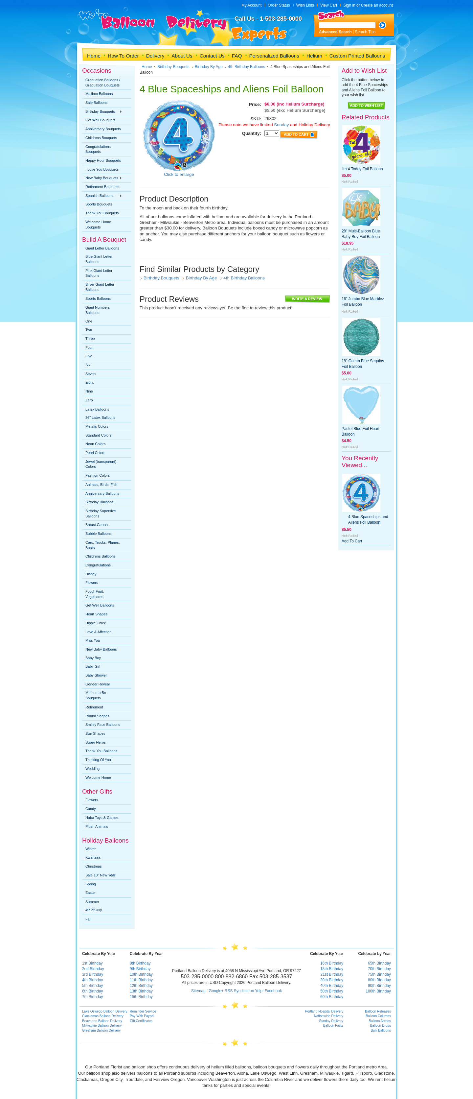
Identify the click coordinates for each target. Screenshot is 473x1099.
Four (89, 347)
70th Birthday (379, 969)
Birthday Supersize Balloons (100, 513)
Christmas (93, 866)
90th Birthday (379, 985)
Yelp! (259, 991)
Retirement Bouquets (102, 187)
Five (88, 356)
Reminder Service (143, 1011)
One (88, 321)
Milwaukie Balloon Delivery (102, 1025)
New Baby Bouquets (102, 178)
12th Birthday (141, 985)
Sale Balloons (96, 103)
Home (147, 66)
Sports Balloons (98, 298)
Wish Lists (305, 5)
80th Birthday (379, 980)
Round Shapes (97, 716)
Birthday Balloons (99, 502)
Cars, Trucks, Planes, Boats (102, 545)
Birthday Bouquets (102, 111)
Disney (91, 574)
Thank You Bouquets (102, 213)
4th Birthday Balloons (246, 66)
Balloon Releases (378, 1011)
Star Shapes (95, 733)
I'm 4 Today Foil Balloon (362, 169)
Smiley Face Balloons (102, 725)
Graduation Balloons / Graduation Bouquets (102, 82)
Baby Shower (96, 675)
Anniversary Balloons (102, 493)
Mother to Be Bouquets (95, 695)
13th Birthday (141, 991)
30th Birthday (331, 980)
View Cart (328, 5)
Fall (88, 919)
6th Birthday (92, 991)
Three (90, 339)
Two (88, 330)
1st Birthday (92, 963)
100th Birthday (378, 991)
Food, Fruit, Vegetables (94, 594)
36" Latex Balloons (100, 417)
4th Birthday (92, 980)
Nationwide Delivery (328, 1016)
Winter (90, 849)
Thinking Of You (98, 760)
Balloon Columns (378, 1016)
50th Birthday (331, 991)
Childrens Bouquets (101, 138)
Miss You (92, 640)
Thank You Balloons (101, 751)
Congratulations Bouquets (98, 149)
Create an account (377, 5)
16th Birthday (331, 963)
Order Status (279, 5)
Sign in (349, 5)
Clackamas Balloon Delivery (103, 1016)
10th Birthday (141, 974)
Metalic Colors (96, 426)
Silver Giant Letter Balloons (99, 287)
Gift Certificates (141, 1021)
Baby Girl (92, 666)
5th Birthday (92, 985)
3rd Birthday (92, 974)
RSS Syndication (239, 991)
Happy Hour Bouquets (103, 160)
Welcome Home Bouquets (98, 224)
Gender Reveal (97, 684)
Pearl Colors (95, 453)
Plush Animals (96, 826)
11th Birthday (141, 980)
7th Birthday (92, 996)
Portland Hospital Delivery (324, 1011)
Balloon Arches (380, 1021)
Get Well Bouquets (100, 120)
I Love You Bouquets (102, 169)
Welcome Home (98, 777)
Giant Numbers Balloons (97, 310)
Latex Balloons (97, 409)
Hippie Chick (95, 623)
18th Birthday (331, 969)
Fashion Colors (97, 475)
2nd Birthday (93, 969)
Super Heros (95, 742)
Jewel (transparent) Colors (100, 464)
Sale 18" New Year (100, 875)
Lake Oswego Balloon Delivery (104, 1011)
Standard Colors (98, 435)
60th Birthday (331, 996)
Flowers (91, 583)
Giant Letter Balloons (102, 248)
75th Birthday (379, 974)
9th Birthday (140, 969)
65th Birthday (379, 963)
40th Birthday (331, 985)
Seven (90, 374)
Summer (92, 902)
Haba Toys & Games (102, 818)
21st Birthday (332, 974)
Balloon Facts (333, 1025)
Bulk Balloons (381, 1030)
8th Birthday (140, 963)
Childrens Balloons (100, 556)
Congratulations (98, 565)
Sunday (281, 124)
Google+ (216, 991)
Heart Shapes (96, 614)
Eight (89, 382)
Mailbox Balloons (99, 94)
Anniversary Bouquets (103, 129)
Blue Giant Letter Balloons (99, 259)
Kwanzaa (92, 857)
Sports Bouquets (98, 204)
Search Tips (365, 32)
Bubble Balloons (98, 534)
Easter (90, 893)
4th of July (93, 910)
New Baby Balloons (101, 649)
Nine (89, 391)
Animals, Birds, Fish (101, 485)
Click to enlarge (179, 174)
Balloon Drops (380, 1025)
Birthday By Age (209, 66)
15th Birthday (141, 996)
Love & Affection (98, 632)
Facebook (273, 991)
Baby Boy (93, 658)
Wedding (92, 769)
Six (87, 365)
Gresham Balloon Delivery (101, 1030)
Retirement (94, 707)
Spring (90, 884)
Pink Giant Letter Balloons (98, 273)
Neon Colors (95, 444)
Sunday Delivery (331, 1021)
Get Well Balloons (99, 605)
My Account (251, 5)
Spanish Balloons (102, 196)
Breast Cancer (96, 525)
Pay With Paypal (142, 1016)
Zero (89, 400)
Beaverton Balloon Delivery (102, 1021)
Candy (90, 809)
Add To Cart (352, 541)
